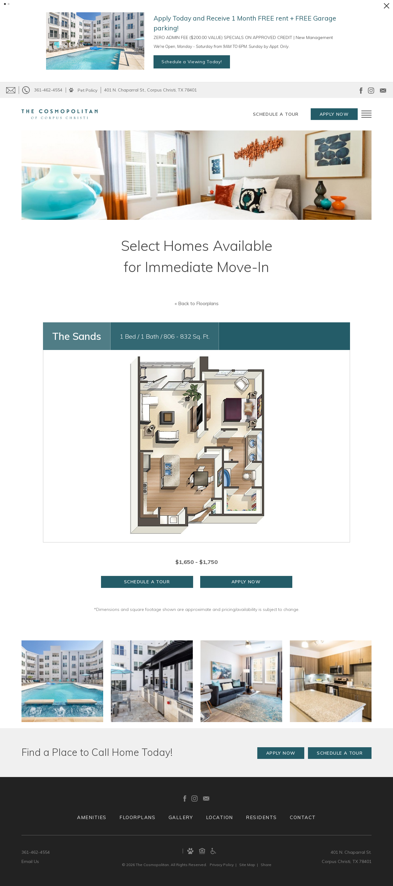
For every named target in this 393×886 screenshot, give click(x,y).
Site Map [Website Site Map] (247, 864)
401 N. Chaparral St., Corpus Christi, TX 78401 (150, 90)
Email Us (30, 861)
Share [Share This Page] (266, 864)
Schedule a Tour (276, 114)
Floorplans (137, 817)
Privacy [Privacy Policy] (222, 864)
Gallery (181, 817)
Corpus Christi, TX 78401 (347, 861)
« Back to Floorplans (197, 303)
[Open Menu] (366, 114)
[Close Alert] (386, 6)
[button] (5, 4)
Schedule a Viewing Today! (191, 61)
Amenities (92, 817)
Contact (303, 817)
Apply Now (334, 114)
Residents (261, 817)
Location (219, 817)
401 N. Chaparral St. (351, 852)
